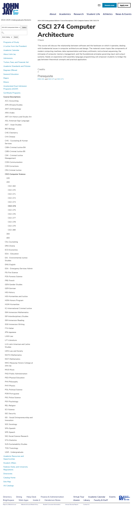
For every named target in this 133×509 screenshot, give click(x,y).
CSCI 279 (12, 226)
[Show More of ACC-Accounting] (4, 101)
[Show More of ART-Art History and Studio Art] (4, 117)
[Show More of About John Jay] (2, 54)
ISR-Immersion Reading (14, 320)
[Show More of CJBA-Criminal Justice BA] (4, 147)
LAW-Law (9, 336)
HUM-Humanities (12, 304)
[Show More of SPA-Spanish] (4, 428)
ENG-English (10, 264)
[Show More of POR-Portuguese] (4, 394)
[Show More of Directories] (2, 474)
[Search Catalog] (14, 32)
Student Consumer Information (51, 504)
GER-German (10, 288)
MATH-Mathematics (13, 355)
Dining (19, 497)
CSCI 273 (12, 202)
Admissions (8, 58)
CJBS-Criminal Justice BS (15, 151)
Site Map (7, 481)
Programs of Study (11, 42)
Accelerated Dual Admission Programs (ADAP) (15, 87)
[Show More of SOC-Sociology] (4, 424)
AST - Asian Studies (13, 125)
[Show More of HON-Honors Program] (4, 300)
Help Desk (31, 497)
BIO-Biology (10, 129)
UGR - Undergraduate (14, 452)
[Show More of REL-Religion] (4, 405)
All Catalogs (8, 485)
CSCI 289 (12, 230)
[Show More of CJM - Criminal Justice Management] (4, 155)
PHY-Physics (10, 385)
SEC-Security (10, 413)
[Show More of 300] (5, 234)
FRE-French (9, 280)
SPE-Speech (10, 432)
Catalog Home (9, 477)
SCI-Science (10, 409)
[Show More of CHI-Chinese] (4, 137)
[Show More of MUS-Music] (4, 370)
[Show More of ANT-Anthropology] (4, 109)
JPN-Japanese (10, 332)
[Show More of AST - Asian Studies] (4, 125)
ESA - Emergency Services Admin (19, 268)
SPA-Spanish (10, 428)
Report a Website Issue (9, 504)
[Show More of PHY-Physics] (4, 386)
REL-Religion (10, 405)
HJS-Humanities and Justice (16, 296)
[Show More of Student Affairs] (2, 463)
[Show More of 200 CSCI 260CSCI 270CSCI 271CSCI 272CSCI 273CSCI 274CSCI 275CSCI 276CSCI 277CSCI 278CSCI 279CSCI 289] (5, 182)
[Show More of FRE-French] (4, 280)
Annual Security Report (71, 504)
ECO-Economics (11, 250)
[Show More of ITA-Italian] (4, 328)
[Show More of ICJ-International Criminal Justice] (4, 308)
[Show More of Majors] (2, 78)
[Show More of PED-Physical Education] (4, 378)
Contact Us (86, 504)
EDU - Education (12, 254)
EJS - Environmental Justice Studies (16, 259)
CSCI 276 (12, 214)
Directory (7, 497)
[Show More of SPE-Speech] (4, 432)
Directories (7, 473)
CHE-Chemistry (11, 133)
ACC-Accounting (12, 101)
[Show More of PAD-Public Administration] (4, 374)
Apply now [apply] (124, 5)
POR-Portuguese (12, 393)
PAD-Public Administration (16, 373)
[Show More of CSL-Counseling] (4, 242)
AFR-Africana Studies (14, 105)
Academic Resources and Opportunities (13, 457)
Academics (65, 13)
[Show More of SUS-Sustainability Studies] (4, 444)
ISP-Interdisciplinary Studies (16, 316)
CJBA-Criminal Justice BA (15, 147)
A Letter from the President (15, 46)
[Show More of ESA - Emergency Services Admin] (4, 268)
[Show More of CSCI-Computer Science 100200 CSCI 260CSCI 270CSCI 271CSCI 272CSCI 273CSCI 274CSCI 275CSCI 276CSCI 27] (4, 174)
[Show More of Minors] (2, 82)
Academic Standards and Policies (16, 66)
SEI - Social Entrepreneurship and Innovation (19, 419)
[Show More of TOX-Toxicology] (4, 448)
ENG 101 (41, 79)
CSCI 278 (12, 222)
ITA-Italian (9, 328)
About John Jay (9, 54)
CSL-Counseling (11, 242)
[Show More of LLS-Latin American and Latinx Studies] (4, 344)
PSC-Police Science (13, 397)
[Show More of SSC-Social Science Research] (4, 436)
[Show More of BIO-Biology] (4, 129)
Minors (6, 82)
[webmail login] (99, 5)
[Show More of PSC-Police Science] (4, 397)
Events (112, 497)
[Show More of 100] (5, 178)
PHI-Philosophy (11, 381)
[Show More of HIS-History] (4, 292)
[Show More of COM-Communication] (4, 162)
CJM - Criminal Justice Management (14, 156)
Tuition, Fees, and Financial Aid (16, 62)
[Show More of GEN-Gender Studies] (4, 284)
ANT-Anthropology (13, 109)
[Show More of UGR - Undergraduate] (4, 452)
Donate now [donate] (109, 5)
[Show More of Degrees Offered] (2, 70)
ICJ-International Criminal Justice (18, 308)
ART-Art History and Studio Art (18, 117)
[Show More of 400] (5, 238)
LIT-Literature (11, 340)
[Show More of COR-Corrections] (4, 166)
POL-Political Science (13, 389)
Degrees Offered (10, 70)
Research (79, 13)
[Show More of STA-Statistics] (4, 440)
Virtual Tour (78, 497)
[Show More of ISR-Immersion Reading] (4, 320)
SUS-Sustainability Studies (16, 444)
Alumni (76, 500)
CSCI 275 (12, 210)
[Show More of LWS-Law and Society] (4, 351)
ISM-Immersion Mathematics (17, 312)
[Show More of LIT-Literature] (4, 340)
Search (16, 37)
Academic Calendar (11, 50)
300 (8, 234)
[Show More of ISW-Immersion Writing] (4, 324)
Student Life (93, 13)
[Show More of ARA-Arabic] (4, 113)
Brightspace (8, 500)
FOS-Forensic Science (13, 276)
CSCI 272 (12, 198)
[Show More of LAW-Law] (4, 336)
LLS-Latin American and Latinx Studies (17, 345)
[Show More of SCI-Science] (4, 409)
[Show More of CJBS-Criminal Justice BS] (4, 151)
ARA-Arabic (10, 113)
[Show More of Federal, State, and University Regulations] (2, 467)
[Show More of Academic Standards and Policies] (2, 66)
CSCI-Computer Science (15, 174)
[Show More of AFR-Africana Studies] (4, 105)
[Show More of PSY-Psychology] (4, 401)
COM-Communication (13, 162)
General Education (11, 74)
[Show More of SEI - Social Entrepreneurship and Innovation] (4, 417)
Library (87, 500)
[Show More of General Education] (2, 74)
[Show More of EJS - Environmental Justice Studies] (4, 258)
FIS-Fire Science (11, 272)
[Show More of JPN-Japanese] (4, 332)
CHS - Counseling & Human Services (16, 142)
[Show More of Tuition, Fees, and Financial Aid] (2, 62)
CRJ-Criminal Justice (13, 170)
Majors (6, 78)
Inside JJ (36, 500)
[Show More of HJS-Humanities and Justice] (4, 296)
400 (8, 238)
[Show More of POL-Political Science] (4, 390)
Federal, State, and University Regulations (15, 468)
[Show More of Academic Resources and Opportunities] (2, 456)
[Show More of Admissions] (2, 58)
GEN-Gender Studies (13, 284)
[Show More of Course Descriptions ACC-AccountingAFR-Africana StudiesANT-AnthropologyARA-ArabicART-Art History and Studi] (2, 97)
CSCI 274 (12, 206)
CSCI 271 (12, 194)
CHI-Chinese (10, 137)
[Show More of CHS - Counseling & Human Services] (4, 141)
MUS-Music (9, 369)
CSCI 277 (12, 218)
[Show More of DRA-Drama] (4, 246)
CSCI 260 (12, 186)
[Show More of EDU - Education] (4, 254)
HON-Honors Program (14, 300)
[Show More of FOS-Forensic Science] (4, 276)
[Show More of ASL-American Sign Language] (4, 121)
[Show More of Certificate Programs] (2, 93)
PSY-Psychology (11, 401)
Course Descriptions (12, 97)
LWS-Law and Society (14, 351)
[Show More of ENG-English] (4, 264)
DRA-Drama (10, 246)
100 (8, 178)
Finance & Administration (52, 497)
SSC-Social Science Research (16, 436)
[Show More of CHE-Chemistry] (4, 133)
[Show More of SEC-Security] (4, 413)
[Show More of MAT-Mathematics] (4, 359)
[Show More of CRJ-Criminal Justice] (4, 170)
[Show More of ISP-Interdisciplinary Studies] (4, 316)
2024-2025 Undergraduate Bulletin (49, 21)
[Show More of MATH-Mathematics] (4, 355)
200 (8, 182)
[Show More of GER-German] (4, 288)
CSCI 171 (51, 79)
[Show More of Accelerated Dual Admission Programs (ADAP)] (2, 86)
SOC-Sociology (11, 424)
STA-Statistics (11, 440)
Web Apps (23, 500)
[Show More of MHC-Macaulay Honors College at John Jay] (4, 363)
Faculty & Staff (101, 500)
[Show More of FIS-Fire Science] (4, 272)
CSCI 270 (12, 190)
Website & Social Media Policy (29, 504)
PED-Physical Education (15, 377)
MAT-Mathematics (12, 359)
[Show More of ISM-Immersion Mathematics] (4, 312)
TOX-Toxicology (11, 448)
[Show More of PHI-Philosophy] (4, 382)
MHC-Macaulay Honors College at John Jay (19, 364)
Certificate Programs (11, 93)
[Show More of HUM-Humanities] (4, 304)
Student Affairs (9, 463)
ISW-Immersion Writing (15, 324)
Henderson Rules (52, 500)
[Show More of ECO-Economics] (4, 250)
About (53, 13)
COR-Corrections (12, 166)
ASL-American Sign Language (17, 121)
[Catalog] (11, 27)
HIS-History (10, 292)
